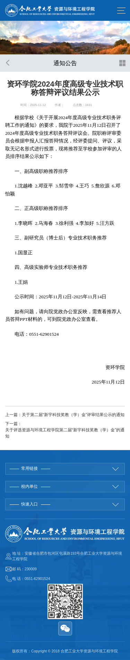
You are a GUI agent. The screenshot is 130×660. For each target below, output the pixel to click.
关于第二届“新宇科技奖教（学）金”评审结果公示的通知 (73, 414)
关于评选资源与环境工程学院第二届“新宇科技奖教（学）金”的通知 (64, 433)
